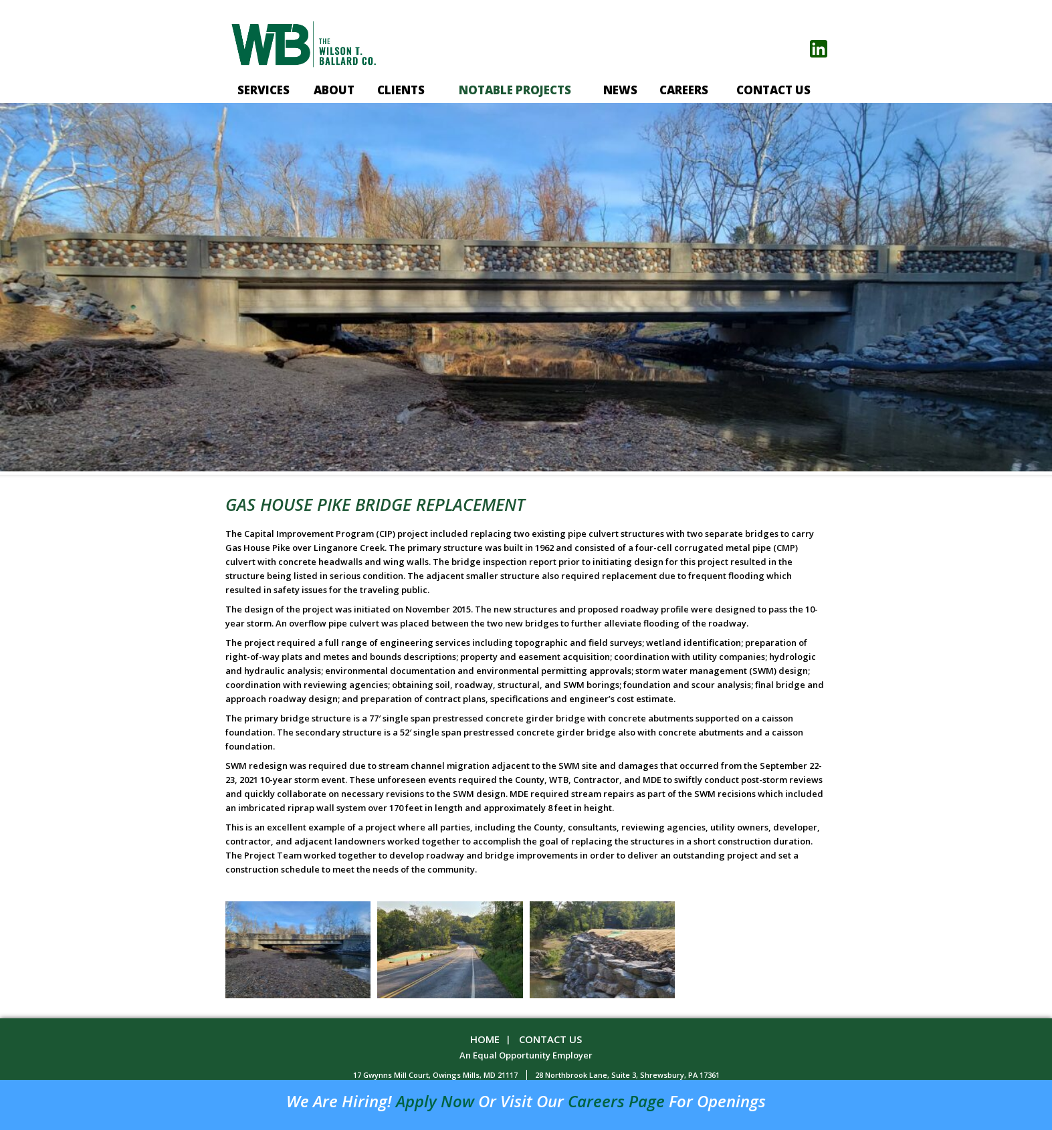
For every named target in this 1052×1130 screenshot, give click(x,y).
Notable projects (515, 90)
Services (263, 90)
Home (485, 1039)
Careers (683, 90)
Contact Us (773, 90)
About (334, 90)
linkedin (818, 49)
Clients (401, 90)
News (620, 90)
